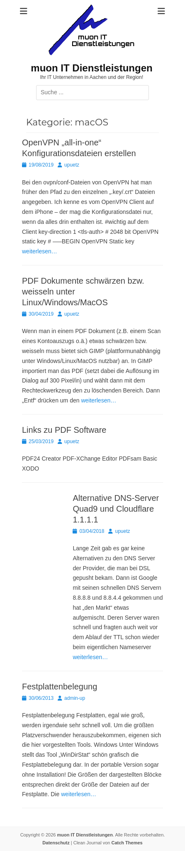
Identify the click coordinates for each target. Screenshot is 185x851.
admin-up (74, 698)
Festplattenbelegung (59, 686)
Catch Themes (126, 842)
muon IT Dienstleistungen (91, 68)
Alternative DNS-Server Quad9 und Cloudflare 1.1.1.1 (116, 508)
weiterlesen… (39, 251)
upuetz (71, 165)
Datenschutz (55, 842)
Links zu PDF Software (64, 429)
